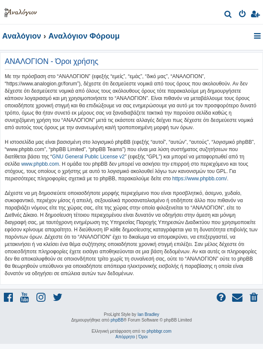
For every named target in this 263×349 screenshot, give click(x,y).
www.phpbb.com (40, 164)
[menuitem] (228, 15)
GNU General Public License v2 (88, 157)
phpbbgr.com (159, 331)
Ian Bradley (148, 314)
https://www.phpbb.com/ (199, 179)
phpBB (117, 320)
